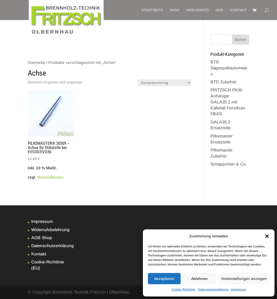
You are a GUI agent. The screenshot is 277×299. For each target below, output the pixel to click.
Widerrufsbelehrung (50, 229)
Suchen (240, 40)
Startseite (152, 10)
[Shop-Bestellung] (164, 82)
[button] (266, 236)
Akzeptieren (164, 278)
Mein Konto (197, 10)
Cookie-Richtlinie (183, 289)
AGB (219, 10)
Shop (174, 10)
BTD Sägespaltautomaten (228, 68)
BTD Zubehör (223, 82)
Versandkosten (50, 177)
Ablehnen (199, 278)
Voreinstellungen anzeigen (244, 278)
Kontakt (238, 10)
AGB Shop (41, 237)
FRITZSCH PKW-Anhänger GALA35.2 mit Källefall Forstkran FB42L (227, 102)
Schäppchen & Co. (228, 164)
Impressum (238, 289)
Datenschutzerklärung (213, 289)
